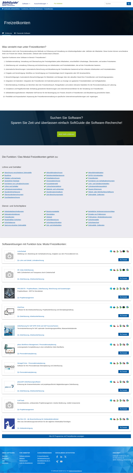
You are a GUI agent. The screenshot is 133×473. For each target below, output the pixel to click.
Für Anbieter (58, 3)
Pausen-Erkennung (95, 189)
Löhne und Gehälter (11, 186)
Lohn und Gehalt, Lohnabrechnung (32, 260)
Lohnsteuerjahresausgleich (97, 186)
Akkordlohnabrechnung (54, 173)
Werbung (22, 458)
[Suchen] (129, 3)
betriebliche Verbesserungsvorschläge (101, 211)
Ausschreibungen (40, 3)
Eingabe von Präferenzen (97, 214)
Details (124, 260)
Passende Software (23, 33)
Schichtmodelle (93, 220)
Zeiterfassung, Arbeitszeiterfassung (32, 279)
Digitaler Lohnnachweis (12, 178)
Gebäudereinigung (26, 428)
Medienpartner (23, 461)
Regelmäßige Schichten (12, 220)
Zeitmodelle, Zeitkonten (96, 195)
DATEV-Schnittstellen (95, 175)
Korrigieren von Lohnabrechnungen (16, 184)
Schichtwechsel (93, 222)
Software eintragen (24, 456)
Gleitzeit (49, 217)
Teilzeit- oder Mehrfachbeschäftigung (101, 192)
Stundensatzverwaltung (54, 192)
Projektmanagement (27, 298)
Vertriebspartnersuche (43, 458)
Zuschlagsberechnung (12, 197)
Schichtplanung (9, 222)
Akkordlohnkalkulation (95, 173)
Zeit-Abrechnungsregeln (54, 195)
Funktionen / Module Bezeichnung (32, 8)
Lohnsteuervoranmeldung (13, 189)
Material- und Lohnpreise (55, 189)
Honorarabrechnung (53, 181)
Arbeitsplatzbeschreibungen (14, 211)
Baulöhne (7, 175)
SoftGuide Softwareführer (12, 8)
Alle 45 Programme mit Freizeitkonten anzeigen (66, 436)
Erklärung (8, 33)
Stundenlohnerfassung (12, 192)
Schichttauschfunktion (54, 222)
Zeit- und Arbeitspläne (54, 225)
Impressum (5, 463)
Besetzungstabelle (52, 211)
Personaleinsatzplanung (28, 354)
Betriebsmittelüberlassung (55, 175)
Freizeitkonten (48, 8)
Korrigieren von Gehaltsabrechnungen (101, 181)
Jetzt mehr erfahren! (66, 134)
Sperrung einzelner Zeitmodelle (15, 225)
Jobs (3, 461)
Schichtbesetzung (52, 220)
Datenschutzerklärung (75, 471)
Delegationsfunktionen (12, 214)
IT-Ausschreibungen (43, 456)
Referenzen (5, 458)
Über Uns (4, 456)
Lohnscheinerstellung (53, 186)
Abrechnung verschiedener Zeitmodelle (18, 173)
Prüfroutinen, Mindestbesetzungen (100, 217)
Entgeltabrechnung (52, 178)
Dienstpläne (50, 214)
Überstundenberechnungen (13, 195)
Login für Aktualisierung (26, 463)
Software (25, 3)
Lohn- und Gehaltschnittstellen (98, 184)
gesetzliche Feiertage (11, 181)
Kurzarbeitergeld (52, 184)
